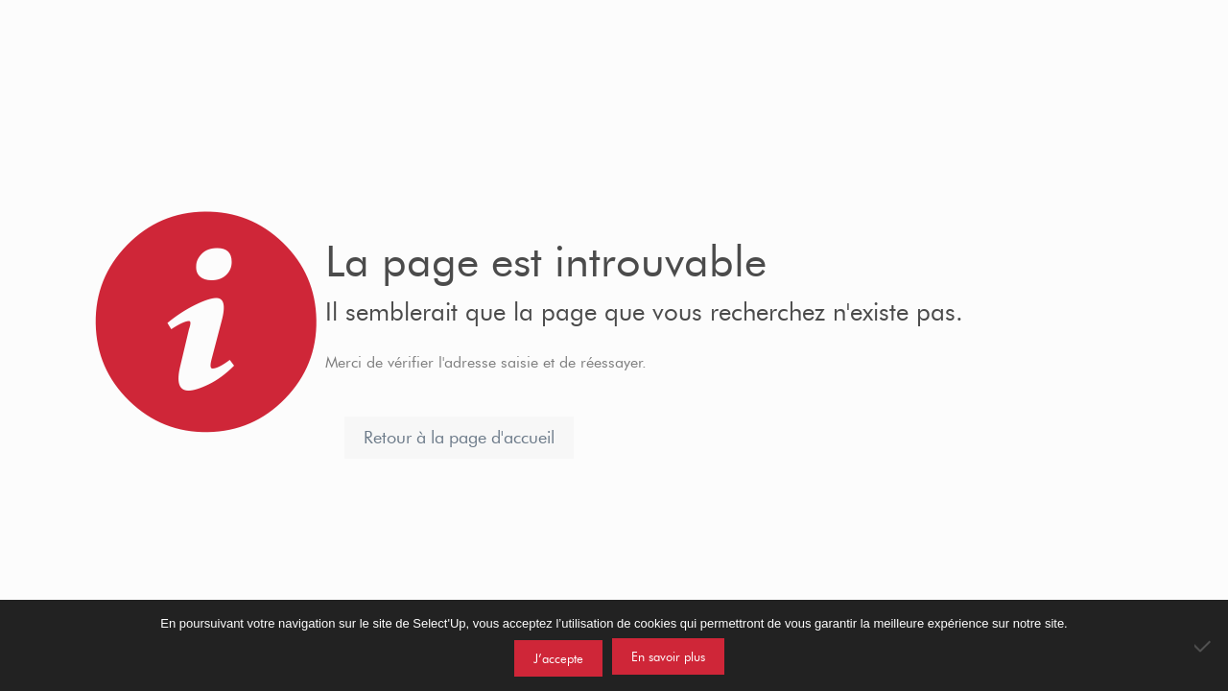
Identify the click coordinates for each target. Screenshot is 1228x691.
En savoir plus (668, 656)
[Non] (1204, 645)
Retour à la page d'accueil (459, 437)
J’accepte (558, 658)
